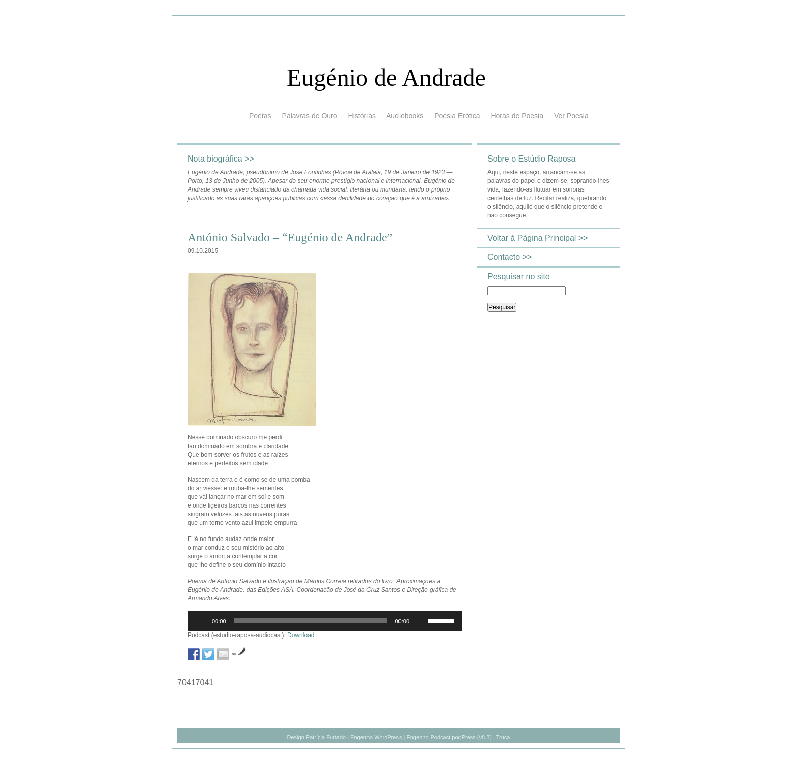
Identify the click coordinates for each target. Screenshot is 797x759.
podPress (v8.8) (472, 737)
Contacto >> (509, 256)
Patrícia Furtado (326, 737)
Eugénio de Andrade (386, 77)
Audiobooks (404, 116)
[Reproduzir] (201, 621)
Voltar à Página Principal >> (537, 238)
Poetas (260, 116)
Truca (503, 737)
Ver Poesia (571, 116)
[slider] (310, 620)
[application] (325, 621)
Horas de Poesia (517, 116)
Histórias (362, 116)
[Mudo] (420, 621)
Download (300, 635)
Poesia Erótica (457, 116)
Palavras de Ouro (310, 116)
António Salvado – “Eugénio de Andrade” (290, 237)
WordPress (388, 737)
